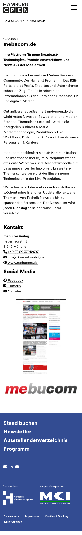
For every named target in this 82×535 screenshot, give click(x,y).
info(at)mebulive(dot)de (23, 258)
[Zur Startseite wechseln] (15, 7)
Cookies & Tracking (56, 516)
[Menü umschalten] (74, 7)
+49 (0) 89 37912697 (21, 252)
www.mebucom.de (20, 263)
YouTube (12, 292)
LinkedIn (12, 286)
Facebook (13, 281)
